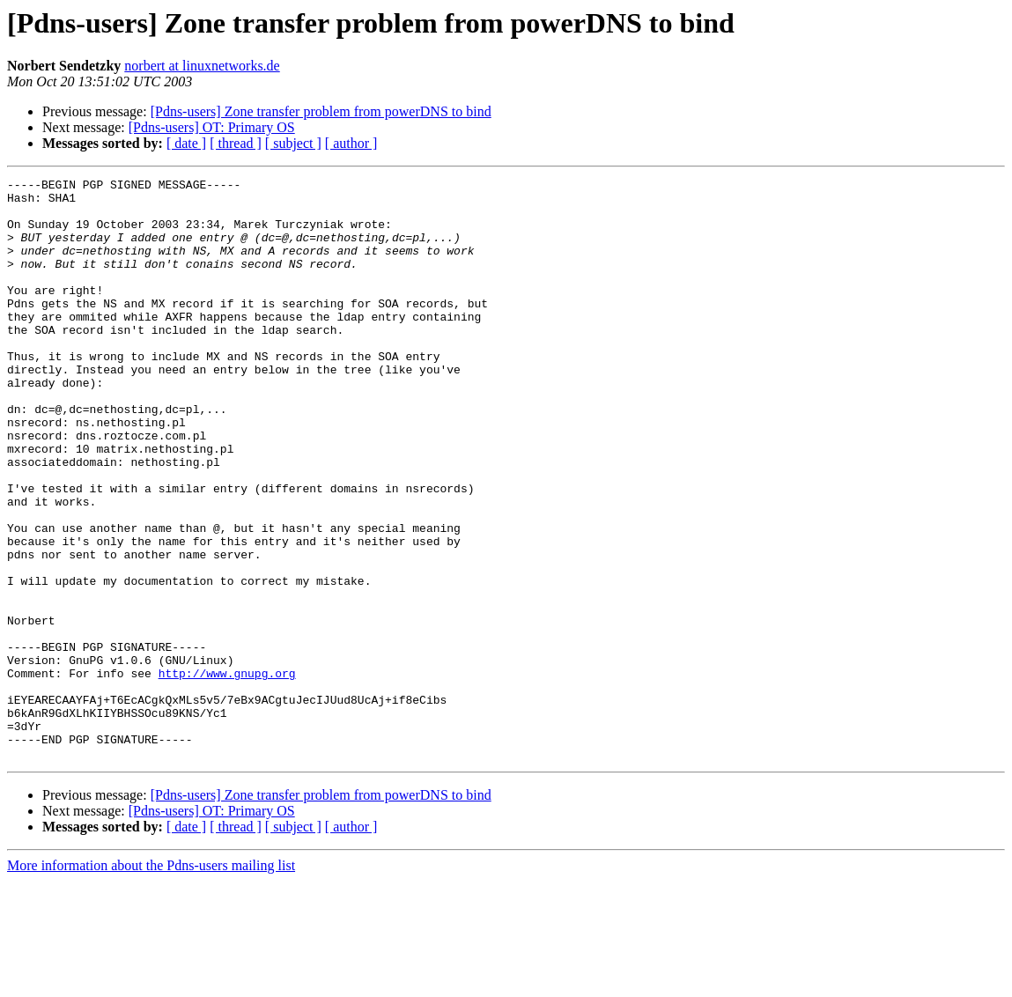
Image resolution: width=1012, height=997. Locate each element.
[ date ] (186, 143)
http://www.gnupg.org (227, 773)
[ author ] (351, 143)
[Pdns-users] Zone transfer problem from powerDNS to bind (321, 111)
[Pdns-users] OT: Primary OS (212, 127)
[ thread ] (236, 143)
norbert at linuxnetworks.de (201, 65)
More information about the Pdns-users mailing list (151, 981)
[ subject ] (293, 143)
